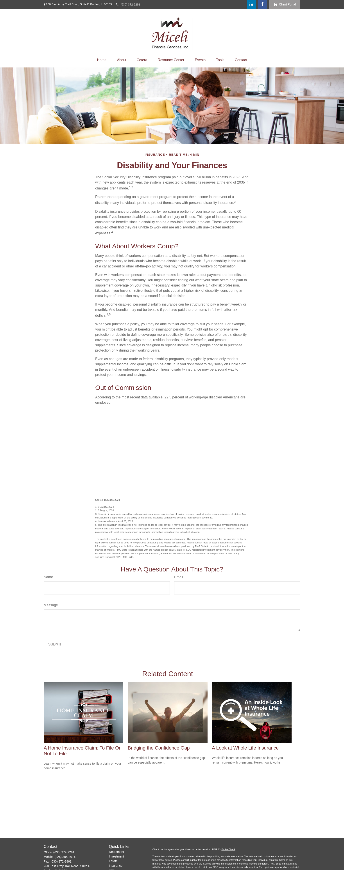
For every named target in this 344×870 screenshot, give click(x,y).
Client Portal (285, 4)
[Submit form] (55, 644)
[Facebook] (262, 4)
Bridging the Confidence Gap (159, 748)
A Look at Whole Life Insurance (245, 748)
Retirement (116, 852)
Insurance (115, 865)
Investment (116, 856)
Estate (113, 861)
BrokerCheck (228, 849)
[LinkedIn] (251, 4)
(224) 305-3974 (64, 857)
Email (178, 577)
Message (51, 605)
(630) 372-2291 (128, 4)
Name (48, 577)
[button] (102, 60)
